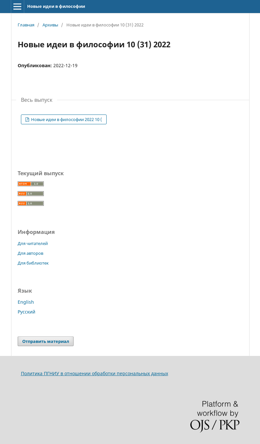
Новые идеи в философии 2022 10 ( (66, 119)
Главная (26, 25)
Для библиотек (33, 263)
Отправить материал (45, 341)
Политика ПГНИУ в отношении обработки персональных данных (94, 373)
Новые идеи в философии (56, 6)
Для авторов (30, 253)
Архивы (50, 25)
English (26, 302)
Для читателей (33, 243)
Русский (26, 312)
